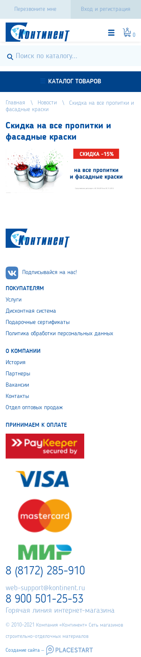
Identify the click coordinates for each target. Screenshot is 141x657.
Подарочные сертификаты (38, 322)
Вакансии (17, 385)
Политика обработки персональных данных (59, 334)
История (16, 363)
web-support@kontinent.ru (45, 588)
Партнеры (18, 374)
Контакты (17, 396)
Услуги (13, 300)
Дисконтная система (31, 311)
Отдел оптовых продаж (34, 408)
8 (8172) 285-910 (45, 571)
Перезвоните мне (35, 9)
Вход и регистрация (105, 9)
